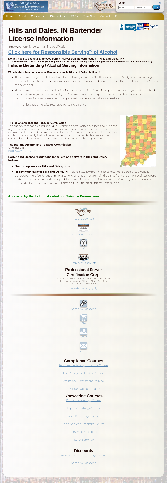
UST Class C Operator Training (84, 388)
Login (156, 7)
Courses (38, 16)
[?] (159, 2)
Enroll (118, 16)
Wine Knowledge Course (83, 416)
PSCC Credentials (83, 217)
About (22, 16)
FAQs (74, 16)
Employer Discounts (83, 261)
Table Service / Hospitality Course (83, 424)
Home (9, 16)
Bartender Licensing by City (83, 288)
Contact (105, 16)
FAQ (83, 247)
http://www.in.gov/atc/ (22, 150)
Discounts (58, 16)
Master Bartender (83, 439)
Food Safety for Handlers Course (83, 373)
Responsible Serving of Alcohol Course (83, 365)
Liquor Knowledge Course (83, 408)
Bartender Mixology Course (83, 400)
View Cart (89, 16)
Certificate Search (83, 232)
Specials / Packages (83, 307)
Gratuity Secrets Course (83, 431)
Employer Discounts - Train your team (83, 455)
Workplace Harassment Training (83, 381)
